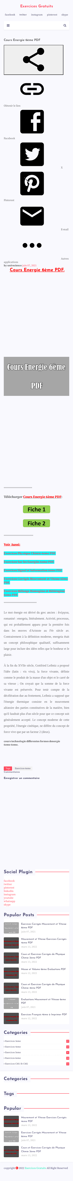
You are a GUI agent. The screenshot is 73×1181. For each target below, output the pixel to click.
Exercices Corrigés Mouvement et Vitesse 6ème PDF (43, 926)
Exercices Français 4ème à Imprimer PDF (44, 1014)
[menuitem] (33, 167)
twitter (23, 14)
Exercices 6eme (23, 768)
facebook (10, 14)
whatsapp (9, 901)
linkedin (8, 891)
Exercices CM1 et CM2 (37, 1063)
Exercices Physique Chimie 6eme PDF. (30, 553)
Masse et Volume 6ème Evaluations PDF (43, 969)
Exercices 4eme (37, 1046)
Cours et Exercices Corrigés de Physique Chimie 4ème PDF (43, 986)
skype (64, 14)
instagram (37, 14)
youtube (8, 898)
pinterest (52, 14)
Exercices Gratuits (36, 6)
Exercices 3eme (37, 1041)
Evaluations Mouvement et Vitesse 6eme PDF (43, 1001)
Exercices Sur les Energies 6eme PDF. (29, 562)
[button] (33, 60)
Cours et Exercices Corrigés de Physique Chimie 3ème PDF (43, 956)
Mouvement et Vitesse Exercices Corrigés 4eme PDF (43, 941)
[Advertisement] (36, 316)
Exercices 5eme (37, 1052)
